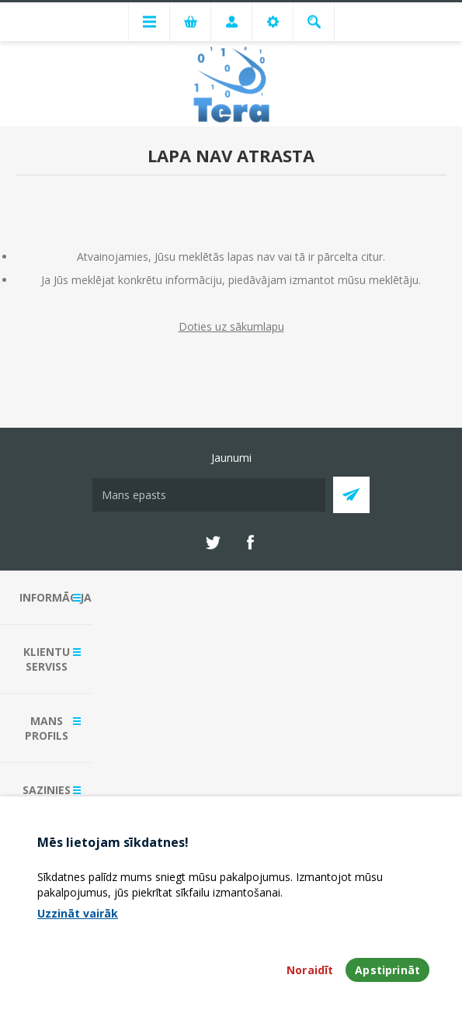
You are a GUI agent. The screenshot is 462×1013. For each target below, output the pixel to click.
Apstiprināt (387, 970)
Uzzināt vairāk (77, 913)
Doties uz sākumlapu (231, 326)
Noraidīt (310, 970)
